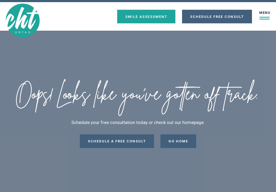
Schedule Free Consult (217, 16)
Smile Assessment (146, 16)
